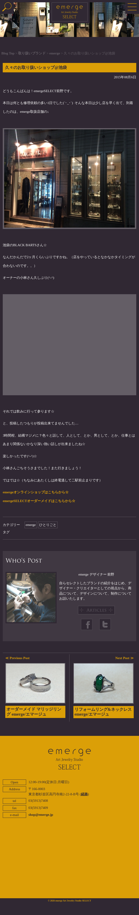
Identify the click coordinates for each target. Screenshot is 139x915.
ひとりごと (47, 525)
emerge (54, 53)
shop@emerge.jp (40, 814)
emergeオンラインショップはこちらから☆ (36, 492)
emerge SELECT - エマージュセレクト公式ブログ (70, 12)
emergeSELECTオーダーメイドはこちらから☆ (39, 501)
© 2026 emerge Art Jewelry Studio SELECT (69, 900)
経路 (84, 794)
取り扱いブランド (32, 53)
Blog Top (7, 53)
